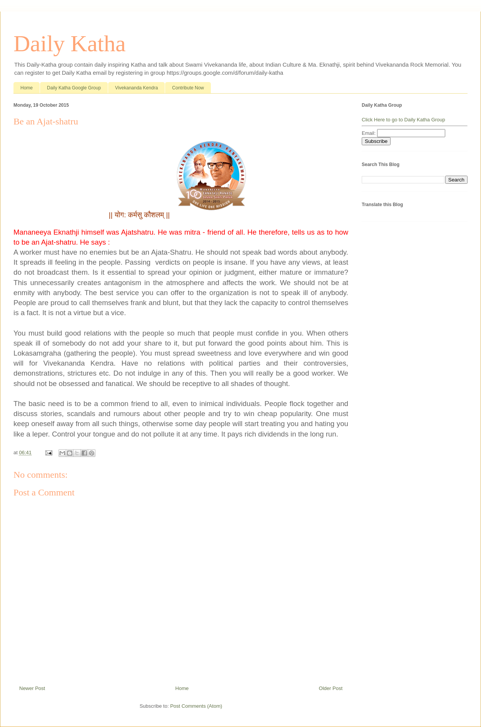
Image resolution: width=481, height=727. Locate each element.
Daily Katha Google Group (74, 88)
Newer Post (32, 688)
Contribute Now (188, 88)
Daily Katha (69, 43)
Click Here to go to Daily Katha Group (403, 120)
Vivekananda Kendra (136, 88)
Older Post (330, 688)
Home (26, 88)
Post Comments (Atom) (196, 706)
